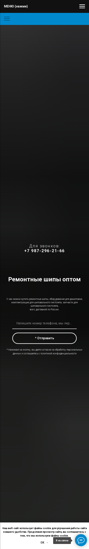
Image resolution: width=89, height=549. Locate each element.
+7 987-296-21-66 (44, 250)
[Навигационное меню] (82, 6)
